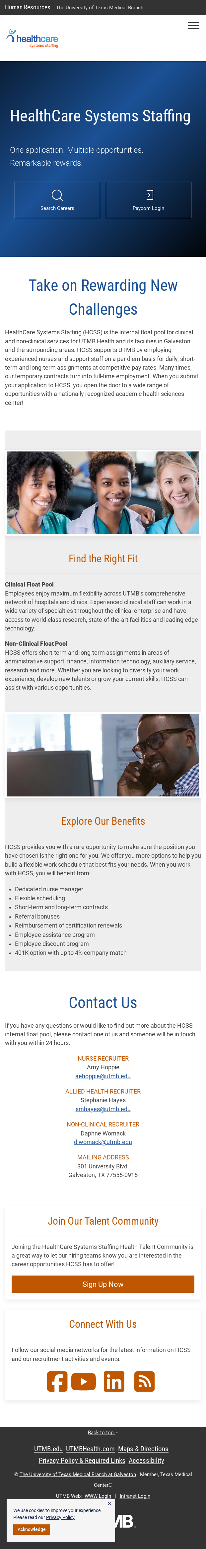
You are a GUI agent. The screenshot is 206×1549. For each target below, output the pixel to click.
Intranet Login (135, 1496)
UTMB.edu (48, 1449)
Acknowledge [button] (32, 1529)
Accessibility (146, 1460)
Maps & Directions (143, 1449)
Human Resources (27, 7)
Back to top (103, 1433)
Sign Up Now (103, 1284)
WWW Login (98, 1496)
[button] (193, 25)
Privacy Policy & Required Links (82, 1460)
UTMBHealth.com (90, 1449)
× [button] (109, 1503)
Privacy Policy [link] (60, 1517)
